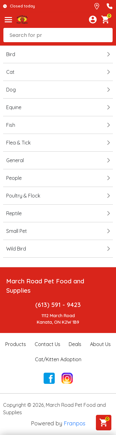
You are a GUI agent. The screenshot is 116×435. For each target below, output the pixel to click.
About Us (100, 344)
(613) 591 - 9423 (58, 304)
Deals (75, 344)
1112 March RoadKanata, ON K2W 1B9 (58, 319)
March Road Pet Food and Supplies (45, 285)
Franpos (74, 423)
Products (15, 344)
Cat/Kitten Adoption (58, 359)
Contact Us (47, 344)
